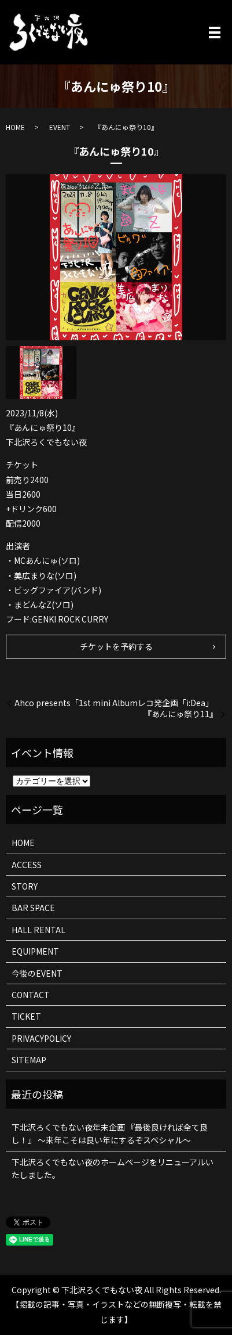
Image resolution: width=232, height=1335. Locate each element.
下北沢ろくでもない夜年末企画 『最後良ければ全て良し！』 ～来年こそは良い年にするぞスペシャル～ (110, 1133)
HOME (15, 127)
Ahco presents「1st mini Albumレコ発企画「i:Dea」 (113, 702)
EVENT (59, 127)
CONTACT (31, 995)
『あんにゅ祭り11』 (180, 713)
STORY (25, 886)
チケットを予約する (116, 646)
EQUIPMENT (35, 951)
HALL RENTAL (38, 929)
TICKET (26, 1016)
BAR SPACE (33, 907)
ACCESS (27, 864)
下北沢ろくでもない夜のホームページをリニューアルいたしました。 (112, 1168)
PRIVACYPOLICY (41, 1038)
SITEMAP (29, 1060)
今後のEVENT (37, 973)
